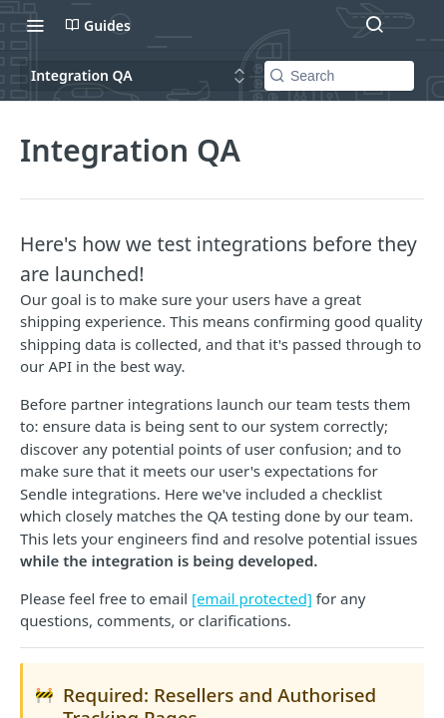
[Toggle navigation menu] (35, 25)
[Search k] (339, 76)
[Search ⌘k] (374, 25)
